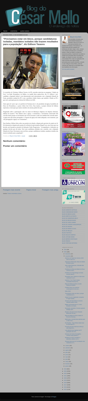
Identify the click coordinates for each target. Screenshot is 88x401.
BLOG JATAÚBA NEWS (68, 237)
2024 (65, 369)
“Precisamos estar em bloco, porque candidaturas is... (74, 294)
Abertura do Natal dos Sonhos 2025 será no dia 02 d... (74, 258)
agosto (67, 350)
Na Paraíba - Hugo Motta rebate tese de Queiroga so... (74, 323)
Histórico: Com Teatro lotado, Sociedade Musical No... (72, 280)
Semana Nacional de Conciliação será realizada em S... (75, 342)
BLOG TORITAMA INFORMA (69, 243)
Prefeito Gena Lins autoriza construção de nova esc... (72, 288)
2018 (65, 382)
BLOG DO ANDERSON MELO (70, 218)
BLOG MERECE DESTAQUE (69, 239)
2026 (65, 249)
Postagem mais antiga (50, 190)
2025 (65, 251)
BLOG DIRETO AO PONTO (69, 216)
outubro (67, 345)
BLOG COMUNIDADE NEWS (69, 212)
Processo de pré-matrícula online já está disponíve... (74, 327)
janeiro (67, 366)
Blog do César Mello (75, 37)
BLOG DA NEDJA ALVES (68, 214)
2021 (65, 375)
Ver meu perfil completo (68, 69)
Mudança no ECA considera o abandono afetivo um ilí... (72, 338)
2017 (65, 385)
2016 (65, 387)
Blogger (54, 396)
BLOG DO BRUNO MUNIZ (69, 220)
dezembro (68, 253)
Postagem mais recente (11, 190)
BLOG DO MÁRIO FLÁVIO (69, 228)
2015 (65, 389)
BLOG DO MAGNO (67, 226)
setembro (67, 347)
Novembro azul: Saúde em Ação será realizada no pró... (74, 277)
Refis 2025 (68, 291)
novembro (68, 256)
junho (67, 354)
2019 (65, 380)
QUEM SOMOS (24, 31)
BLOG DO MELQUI (67, 230)
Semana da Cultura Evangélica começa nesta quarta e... (73, 334)
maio (66, 357)
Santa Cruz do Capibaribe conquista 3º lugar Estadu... (74, 298)
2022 (65, 373)
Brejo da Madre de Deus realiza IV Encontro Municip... (74, 316)
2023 (65, 371)
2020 (65, 378)
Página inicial (31, 190)
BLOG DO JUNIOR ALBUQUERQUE (71, 224)
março (67, 361)
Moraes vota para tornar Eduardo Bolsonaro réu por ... (73, 312)
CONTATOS (13, 31)
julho (66, 352)
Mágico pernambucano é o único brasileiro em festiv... (73, 305)
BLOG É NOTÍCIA (67, 232)
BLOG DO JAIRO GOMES (69, 222)
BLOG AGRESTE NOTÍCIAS (69, 210)
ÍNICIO (5, 31)
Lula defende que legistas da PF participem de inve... (73, 331)
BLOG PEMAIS (66, 241)
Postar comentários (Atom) (14, 193)
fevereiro (67, 363)
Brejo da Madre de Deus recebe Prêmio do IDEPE (73, 284)
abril (66, 359)
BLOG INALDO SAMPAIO (69, 235)
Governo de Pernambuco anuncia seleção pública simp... (73, 301)
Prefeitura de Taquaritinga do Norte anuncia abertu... (74, 273)
